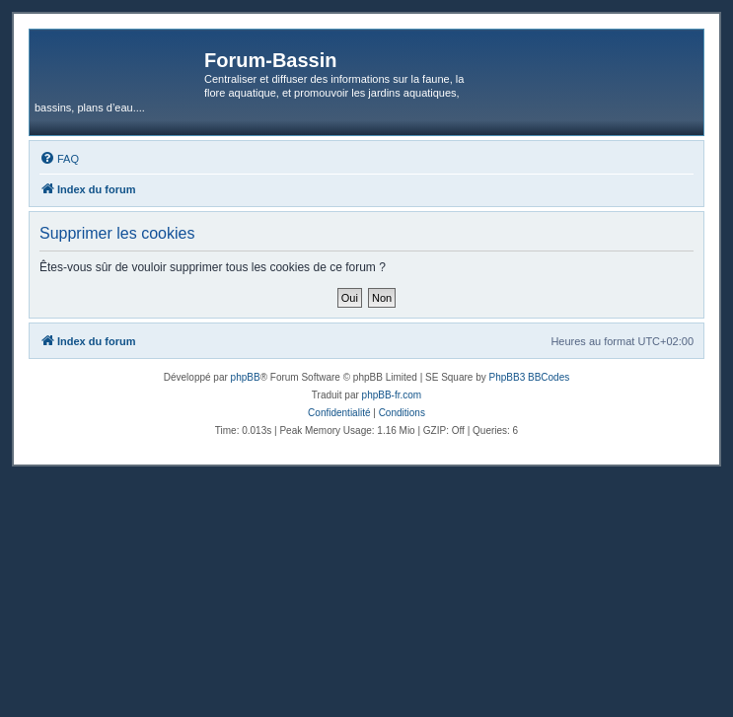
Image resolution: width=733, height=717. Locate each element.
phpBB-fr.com (392, 395)
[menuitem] (59, 159)
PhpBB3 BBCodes (529, 377)
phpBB (245, 377)
